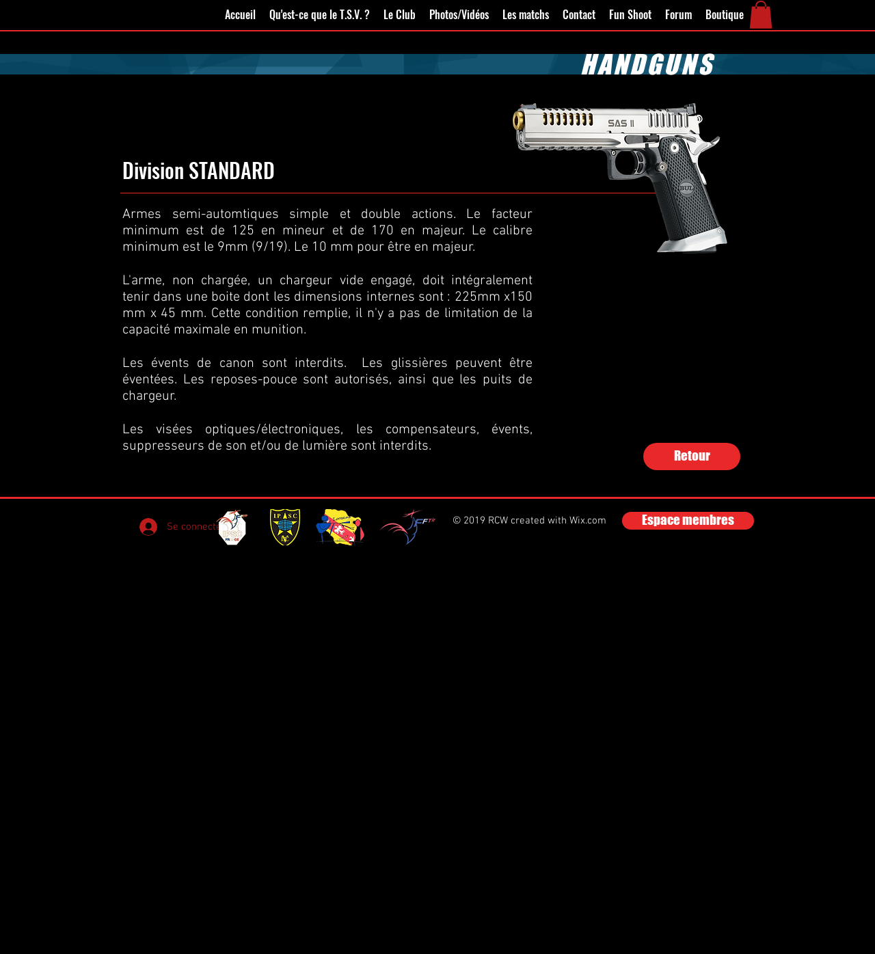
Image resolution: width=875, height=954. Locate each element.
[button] (760, 15)
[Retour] (691, 456)
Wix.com (587, 521)
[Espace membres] (688, 521)
